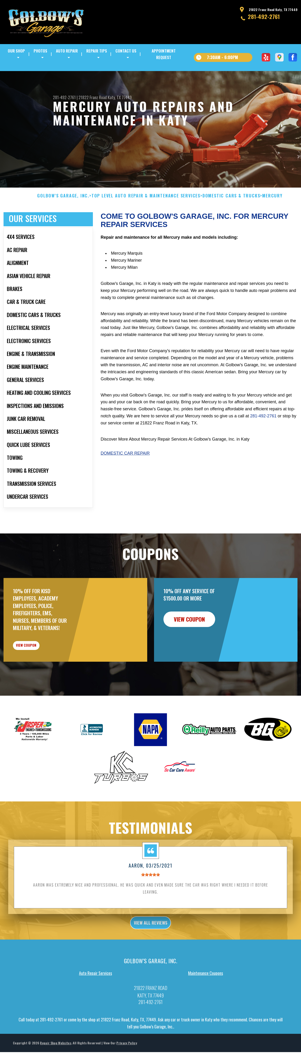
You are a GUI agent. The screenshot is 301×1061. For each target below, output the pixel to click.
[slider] (150, 903)
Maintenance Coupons (205, 1004)
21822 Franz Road (93, 97)
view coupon (38, 670)
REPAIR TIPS (96, 51)
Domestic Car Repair (125, 475)
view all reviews (150, 952)
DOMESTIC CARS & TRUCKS (231, 217)
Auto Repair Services (95, 1004)
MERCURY (272, 217)
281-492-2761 (264, 16)
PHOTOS (40, 51)
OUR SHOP (16, 51)
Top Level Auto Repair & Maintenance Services (145, 217)
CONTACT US (125, 51)
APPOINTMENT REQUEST (164, 54)
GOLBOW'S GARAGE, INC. (63, 217)
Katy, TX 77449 (120, 97)
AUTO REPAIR (67, 51)
